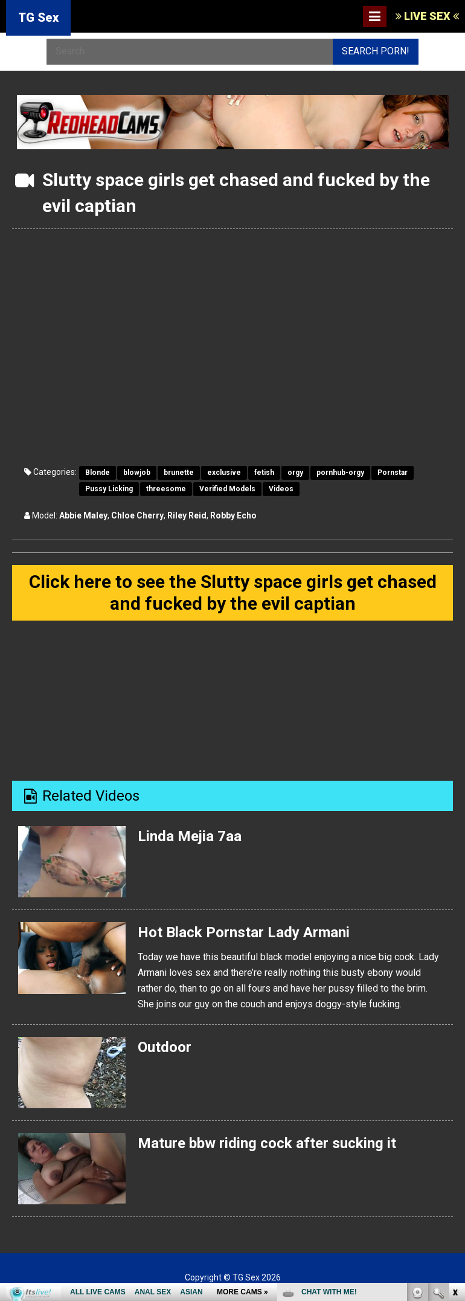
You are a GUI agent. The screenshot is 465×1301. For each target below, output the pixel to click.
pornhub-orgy (340, 472)
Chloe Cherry (137, 515)
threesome (166, 489)
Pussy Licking (109, 489)
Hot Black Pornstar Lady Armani (244, 932)
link (454, 1112)
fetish (264, 472)
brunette (179, 472)
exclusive (224, 472)
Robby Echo (233, 515)
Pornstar (392, 472)
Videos (281, 489)
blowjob (136, 472)
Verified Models (227, 489)
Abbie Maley (83, 515)
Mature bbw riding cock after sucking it (267, 1143)
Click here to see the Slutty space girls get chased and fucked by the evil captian (233, 592)
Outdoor (164, 1047)
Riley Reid (187, 515)
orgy (295, 472)
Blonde (97, 472)
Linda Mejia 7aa (190, 836)
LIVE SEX (427, 16)
